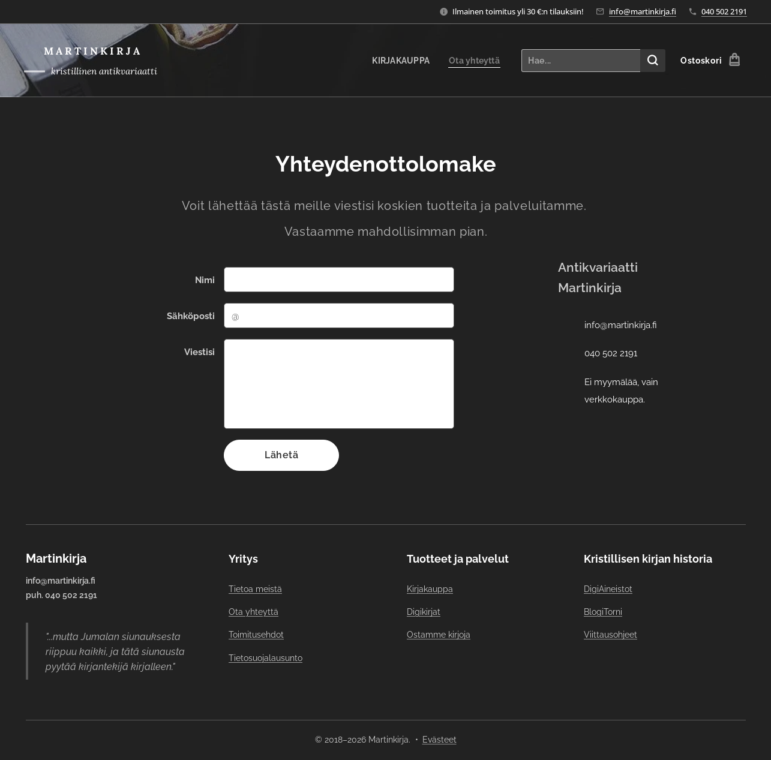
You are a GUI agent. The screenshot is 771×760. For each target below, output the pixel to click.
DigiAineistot (607, 589)
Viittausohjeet (610, 635)
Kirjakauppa (430, 589)
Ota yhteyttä (253, 612)
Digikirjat (423, 612)
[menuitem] (399, 61)
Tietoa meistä (255, 589)
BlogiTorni (602, 612)
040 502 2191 (724, 11)
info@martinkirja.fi (642, 11)
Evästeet (439, 739)
